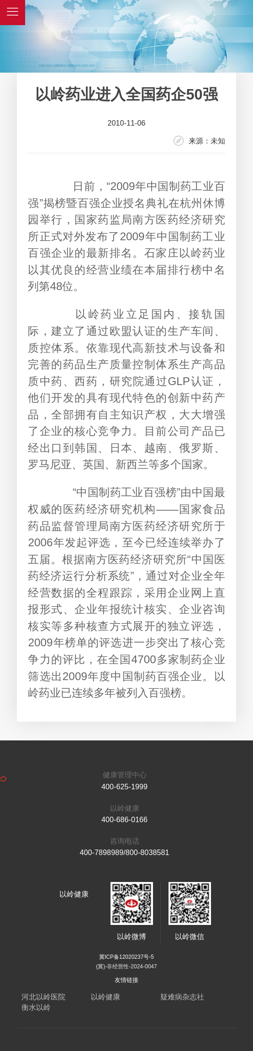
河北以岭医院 (43, 997)
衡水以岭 (36, 1007)
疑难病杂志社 (182, 997)
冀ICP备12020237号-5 (126, 957)
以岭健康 (105, 997)
